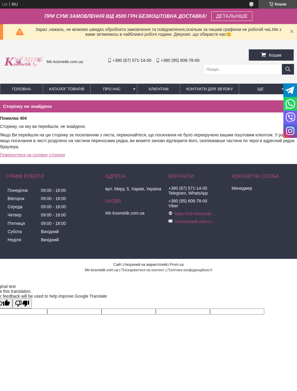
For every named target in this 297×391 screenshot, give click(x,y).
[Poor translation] (22, 304)
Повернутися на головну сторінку (32, 154)
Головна (21, 89)
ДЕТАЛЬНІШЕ (232, 16)
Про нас (112, 89)
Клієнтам (159, 89)
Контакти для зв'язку (209, 89)
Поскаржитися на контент (142, 270)
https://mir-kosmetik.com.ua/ (196, 213)
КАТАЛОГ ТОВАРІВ (66, 89)
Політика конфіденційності (190, 270)
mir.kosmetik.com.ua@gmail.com (196, 221)
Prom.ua (177, 264)
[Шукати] (288, 69)
